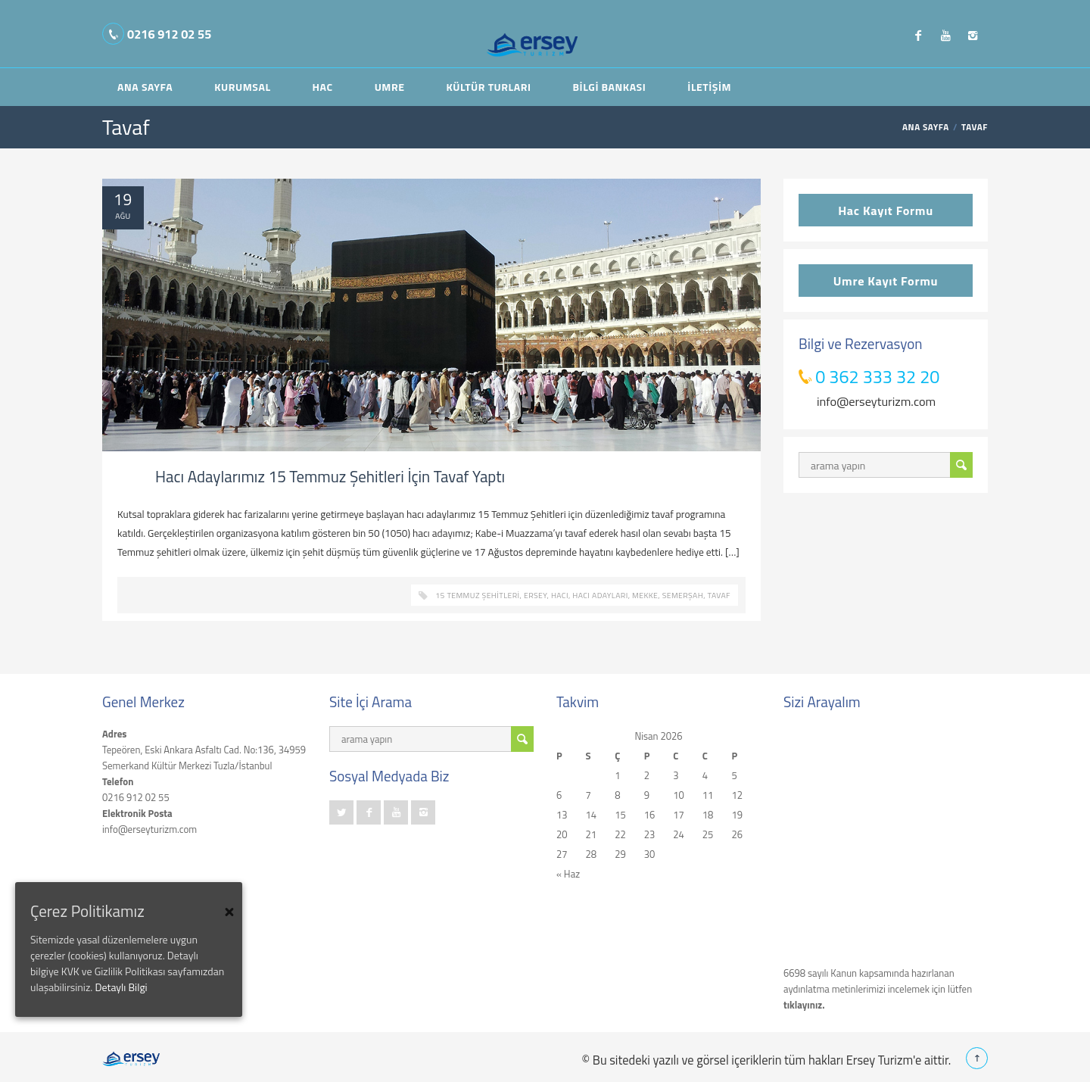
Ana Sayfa (145, 87)
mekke (645, 595)
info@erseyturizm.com (876, 400)
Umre (390, 87)
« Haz (568, 873)
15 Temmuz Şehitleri (477, 595)
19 (123, 199)
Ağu (122, 216)
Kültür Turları (488, 87)
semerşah (682, 595)
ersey (535, 595)
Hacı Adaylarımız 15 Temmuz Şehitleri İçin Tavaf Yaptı (330, 476)
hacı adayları (600, 595)
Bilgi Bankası (609, 87)
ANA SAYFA (925, 127)
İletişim (709, 87)
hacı (559, 595)
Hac (323, 87)
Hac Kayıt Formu (885, 210)
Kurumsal (242, 87)
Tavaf (719, 595)
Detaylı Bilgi (121, 987)
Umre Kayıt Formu (885, 280)
